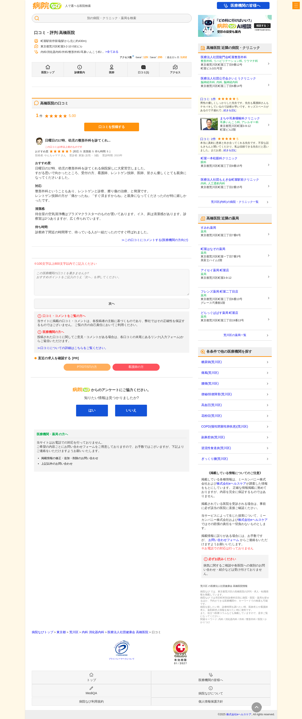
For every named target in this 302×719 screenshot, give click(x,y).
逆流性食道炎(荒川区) (216, 448)
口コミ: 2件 (208, 139)
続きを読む (230, 110)
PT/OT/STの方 (87, 366)
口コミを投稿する (111, 127)
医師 (111, 72)
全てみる (112, 51)
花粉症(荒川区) (211, 415)
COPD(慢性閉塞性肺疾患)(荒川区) (224, 426)
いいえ (131, 410)
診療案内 (79, 72)
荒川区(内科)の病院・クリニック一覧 (235, 201)
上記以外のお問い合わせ (57, 463)
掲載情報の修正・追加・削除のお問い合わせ (69, 458)
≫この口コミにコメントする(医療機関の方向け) (155, 240)
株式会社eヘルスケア (231, 483)
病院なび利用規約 (91, 701)
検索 (133, 18)
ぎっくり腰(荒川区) (214, 458)
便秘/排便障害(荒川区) (216, 394)
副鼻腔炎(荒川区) (213, 437)
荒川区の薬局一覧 (234, 335)
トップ (91, 680)
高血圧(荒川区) (211, 405)
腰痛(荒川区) (210, 383)
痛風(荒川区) (210, 372)
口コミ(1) (143, 72)
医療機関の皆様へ (245, 6)
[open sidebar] (296, 5)
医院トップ (47, 72)
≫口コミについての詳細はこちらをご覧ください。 (72, 348)
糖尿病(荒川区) (211, 362)
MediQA (91, 693)
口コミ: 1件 (208, 99)
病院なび (47, 5)
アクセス (175, 72)
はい (91, 410)
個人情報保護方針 (210, 701)
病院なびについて (210, 693)
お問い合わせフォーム (223, 540)
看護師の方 (136, 366)
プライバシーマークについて (121, 659)
